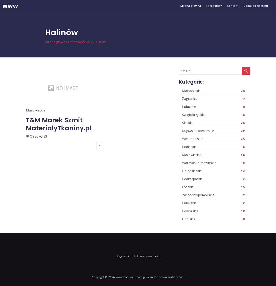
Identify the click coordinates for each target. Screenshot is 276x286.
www (10, 9)
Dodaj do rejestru (255, 9)
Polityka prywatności (147, 256)
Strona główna (190, 9)
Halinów (99, 42)
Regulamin (123, 256)
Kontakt (233, 9)
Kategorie (213, 9)
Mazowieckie (80, 42)
